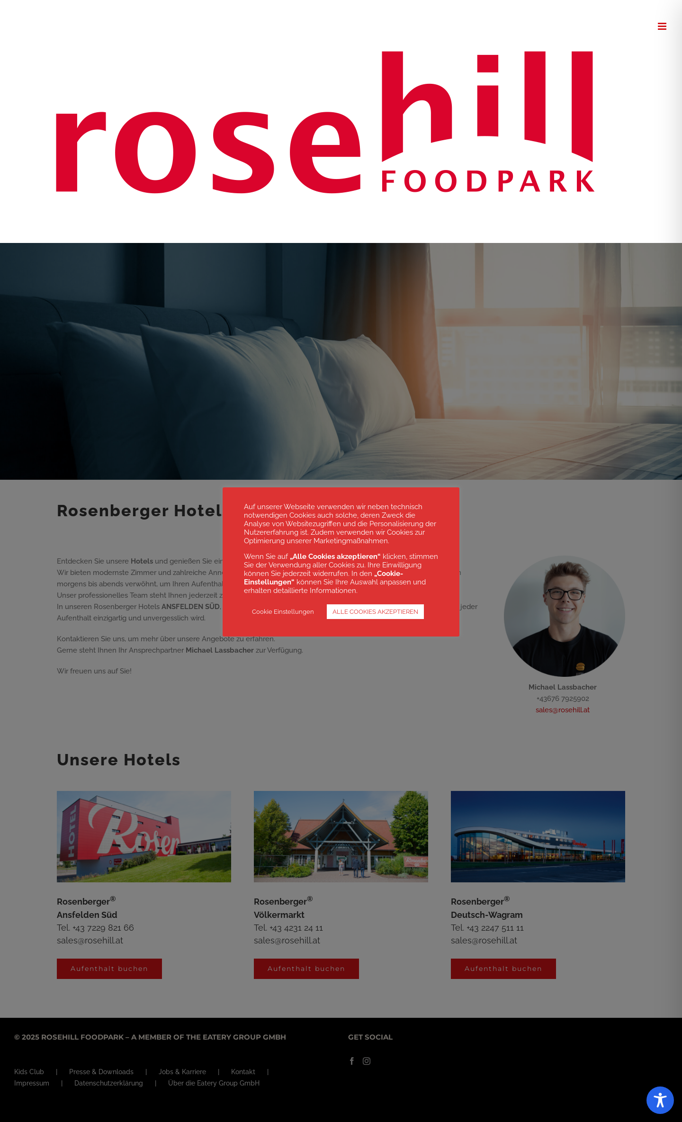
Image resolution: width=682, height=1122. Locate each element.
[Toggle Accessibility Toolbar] (660, 1100)
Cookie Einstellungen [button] (283, 611)
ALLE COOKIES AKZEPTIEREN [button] (375, 611)
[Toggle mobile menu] (663, 26)
